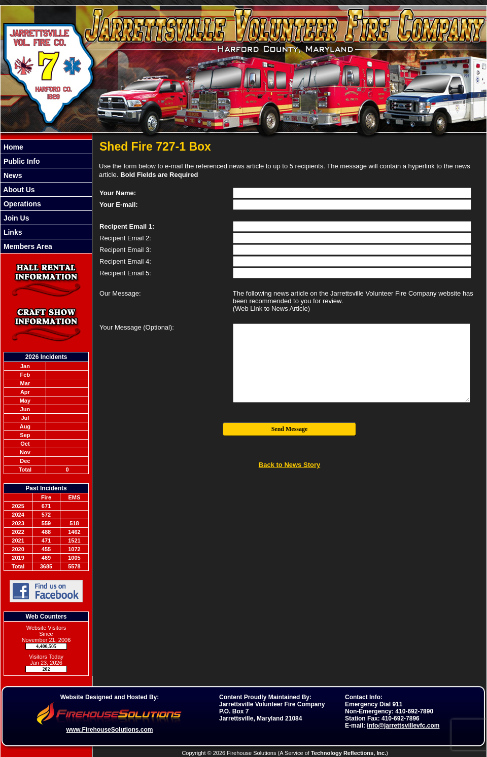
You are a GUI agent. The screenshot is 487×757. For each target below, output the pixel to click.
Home (12, 147)
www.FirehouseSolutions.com (109, 729)
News (12, 175)
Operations (21, 204)
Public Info (21, 161)
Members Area (27, 246)
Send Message (289, 428)
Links (12, 232)
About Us (18, 190)
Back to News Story (289, 464)
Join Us (15, 218)
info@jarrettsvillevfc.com (403, 725)
